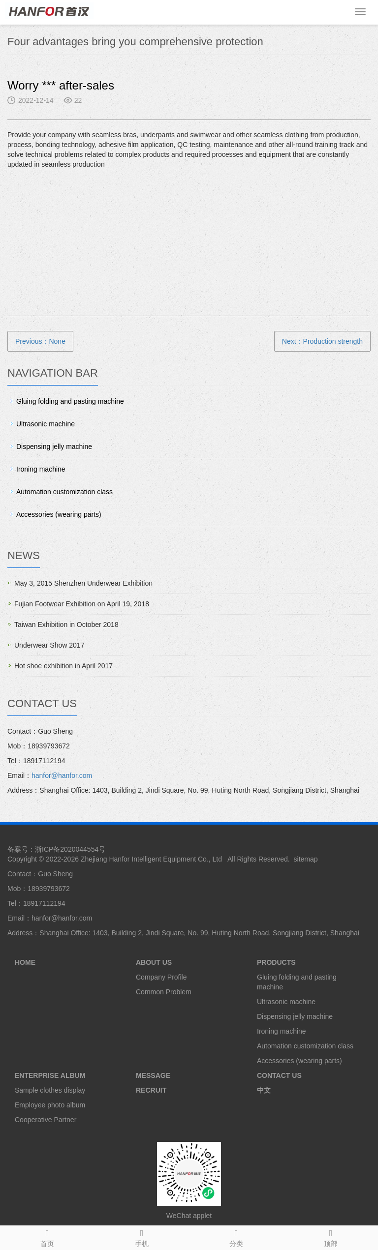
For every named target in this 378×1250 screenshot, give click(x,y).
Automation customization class (64, 492)
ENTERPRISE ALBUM (50, 1075)
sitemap (306, 859)
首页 (47, 1237)
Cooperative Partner (45, 1120)
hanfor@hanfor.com (62, 775)
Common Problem (163, 992)
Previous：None (40, 341)
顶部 (331, 1237)
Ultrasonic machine (45, 424)
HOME (25, 962)
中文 (264, 1090)
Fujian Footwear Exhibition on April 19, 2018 (81, 604)
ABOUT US (154, 962)
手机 (141, 1237)
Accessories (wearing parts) (58, 514)
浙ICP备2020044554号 (70, 849)
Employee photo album (50, 1105)
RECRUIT (151, 1090)
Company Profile (161, 977)
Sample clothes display (50, 1090)
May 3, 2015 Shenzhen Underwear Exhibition (83, 583)
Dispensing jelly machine (54, 446)
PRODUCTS (276, 962)
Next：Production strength (322, 341)
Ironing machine (40, 469)
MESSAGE (153, 1075)
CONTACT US (279, 1075)
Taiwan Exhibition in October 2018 (66, 624)
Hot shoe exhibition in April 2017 (63, 666)
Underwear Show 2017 (49, 645)
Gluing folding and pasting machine (70, 401)
